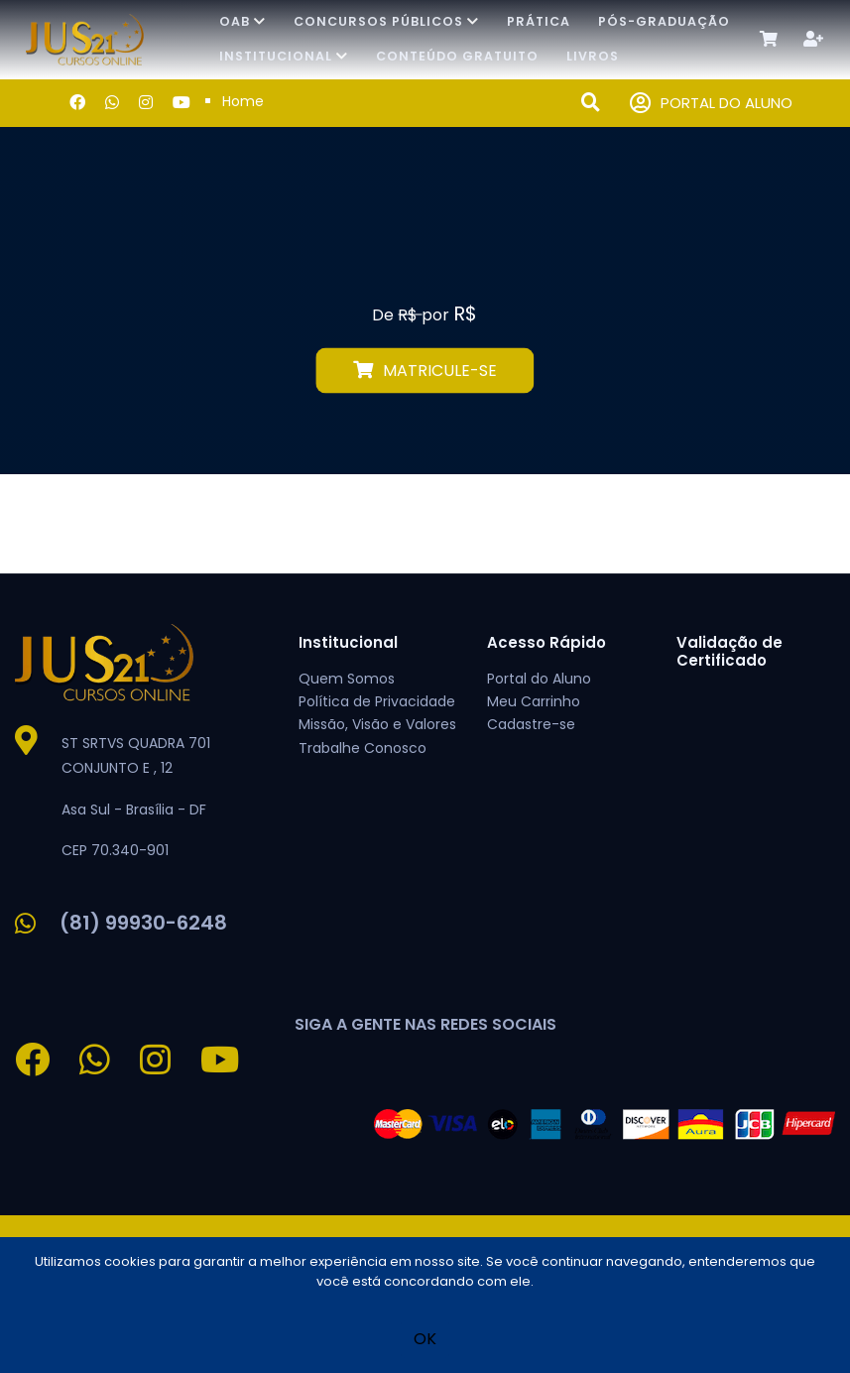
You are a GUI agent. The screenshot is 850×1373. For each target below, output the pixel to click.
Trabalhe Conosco (362, 748)
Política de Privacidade (377, 701)
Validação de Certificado (729, 651)
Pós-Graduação (664, 21)
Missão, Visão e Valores (377, 724)
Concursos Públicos (386, 21)
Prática (538, 21)
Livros (592, 56)
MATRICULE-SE (425, 370)
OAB (242, 21)
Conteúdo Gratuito (457, 56)
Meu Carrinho (533, 701)
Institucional (283, 56)
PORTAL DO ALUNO (711, 103)
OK (425, 1338)
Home (243, 101)
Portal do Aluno (539, 678)
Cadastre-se (531, 724)
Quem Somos (347, 678)
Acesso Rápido (546, 642)
